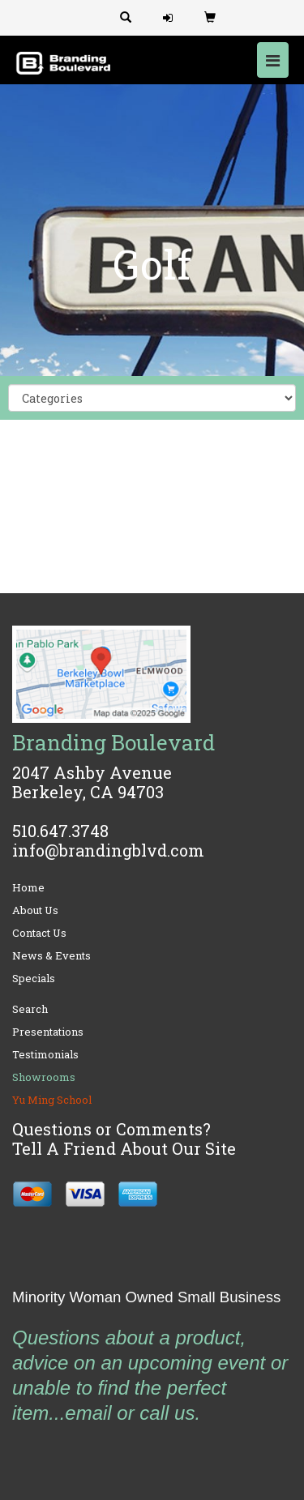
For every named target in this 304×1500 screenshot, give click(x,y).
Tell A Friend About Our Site (124, 1148)
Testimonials (45, 1054)
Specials (33, 978)
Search (30, 1009)
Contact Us (39, 932)
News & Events (51, 955)
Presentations (47, 1031)
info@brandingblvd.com (108, 850)
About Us (35, 910)
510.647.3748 (60, 830)
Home (28, 887)
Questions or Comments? (111, 1128)
